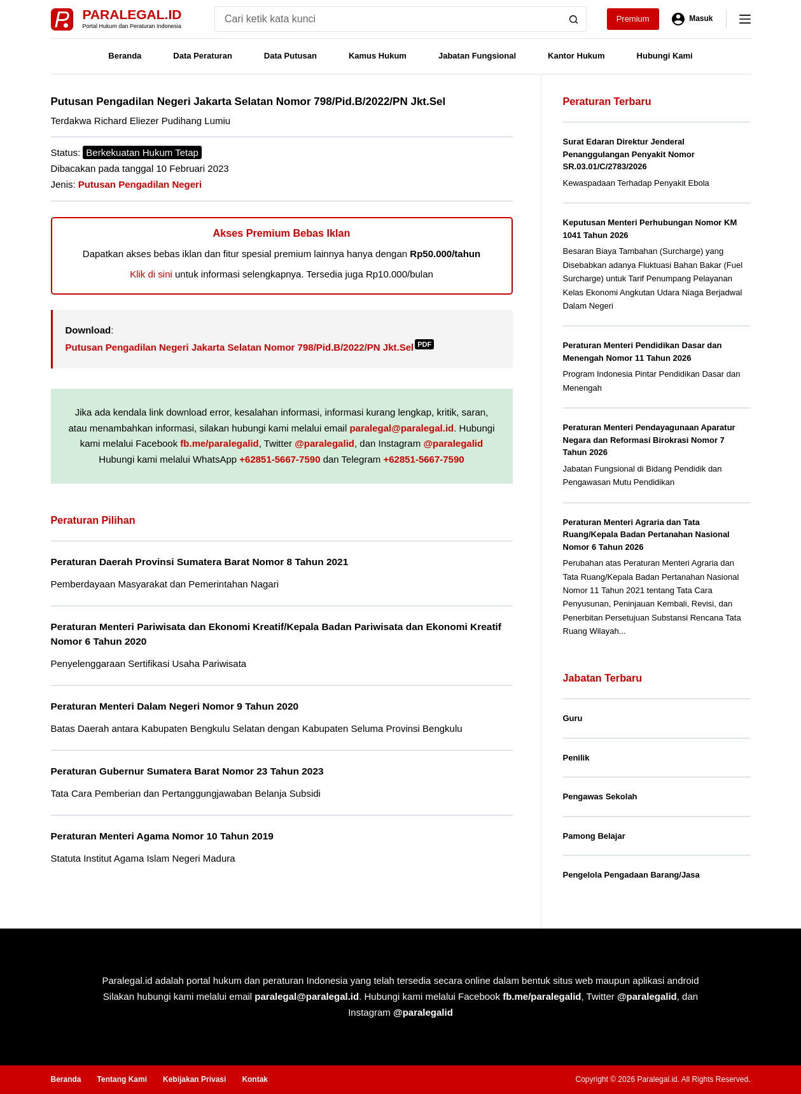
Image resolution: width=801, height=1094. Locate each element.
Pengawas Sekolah (600, 796)
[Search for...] (387, 19)
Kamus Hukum (378, 55)
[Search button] (574, 19)
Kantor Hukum (576, 55)
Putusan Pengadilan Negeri (140, 184)
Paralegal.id (132, 14)
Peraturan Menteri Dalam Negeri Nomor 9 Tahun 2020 (175, 706)
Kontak (255, 1079)
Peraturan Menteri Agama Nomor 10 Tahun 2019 (162, 836)
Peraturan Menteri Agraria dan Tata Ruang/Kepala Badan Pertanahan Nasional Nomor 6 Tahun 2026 (646, 534)
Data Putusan (290, 55)
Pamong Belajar (594, 836)
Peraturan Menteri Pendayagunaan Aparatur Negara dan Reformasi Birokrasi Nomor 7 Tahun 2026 (649, 440)
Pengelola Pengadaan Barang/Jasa (631, 875)
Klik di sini (151, 274)
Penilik (576, 757)
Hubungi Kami (665, 55)
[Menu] (745, 19)
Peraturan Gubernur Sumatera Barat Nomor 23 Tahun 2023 (187, 771)
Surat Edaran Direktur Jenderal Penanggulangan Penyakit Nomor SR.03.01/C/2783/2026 (629, 154)
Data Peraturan (202, 55)
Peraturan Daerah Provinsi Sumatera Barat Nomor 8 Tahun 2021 (200, 561)
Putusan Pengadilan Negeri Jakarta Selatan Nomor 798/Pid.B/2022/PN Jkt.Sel (250, 347)
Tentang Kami (122, 1079)
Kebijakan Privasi (194, 1079)
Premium (633, 19)
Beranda (124, 55)
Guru (573, 718)
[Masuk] (692, 19)
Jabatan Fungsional (477, 55)
